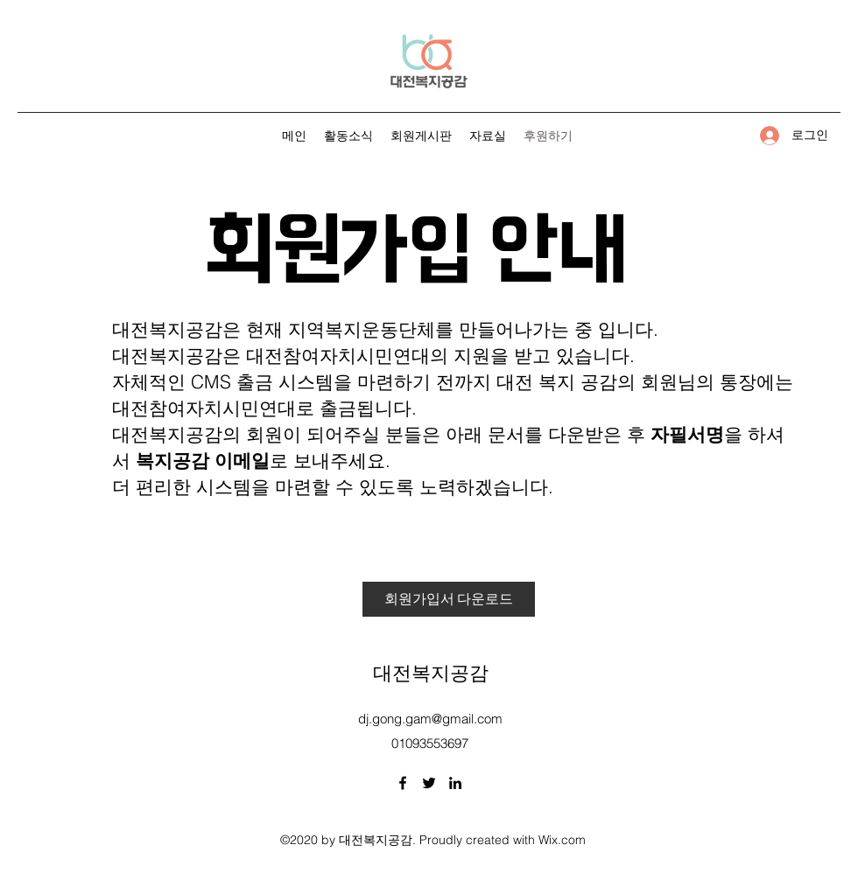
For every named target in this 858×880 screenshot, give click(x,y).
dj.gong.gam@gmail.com (430, 718)
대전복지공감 (431, 671)
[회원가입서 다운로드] (448, 599)
